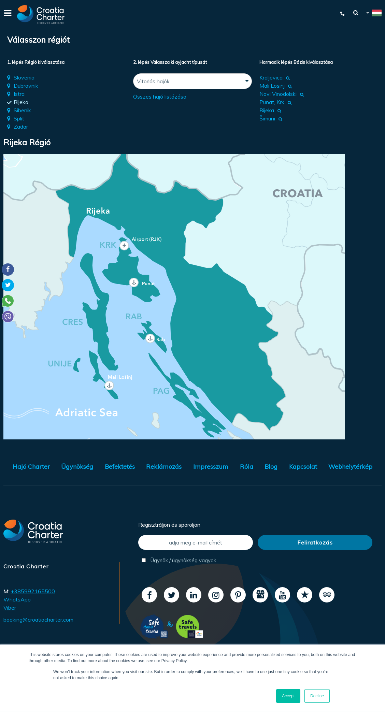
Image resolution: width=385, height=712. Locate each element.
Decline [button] (317, 696)
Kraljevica (271, 77)
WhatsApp (17, 599)
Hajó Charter (31, 466)
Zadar (21, 126)
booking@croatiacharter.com (38, 619)
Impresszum (210, 466)
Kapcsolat (303, 466)
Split (19, 118)
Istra (19, 93)
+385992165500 (33, 591)
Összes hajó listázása (159, 96)
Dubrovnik (26, 85)
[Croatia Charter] (41, 14)
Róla (246, 466)
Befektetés (120, 466)
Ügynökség (77, 466)
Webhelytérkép (350, 466)
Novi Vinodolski (278, 93)
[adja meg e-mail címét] (195, 542)
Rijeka (21, 102)
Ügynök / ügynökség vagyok (179, 560)
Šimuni (267, 118)
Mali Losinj (272, 85)
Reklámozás (164, 466)
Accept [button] (288, 696)
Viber (9, 607)
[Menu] (7, 14)
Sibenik (22, 110)
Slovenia (24, 77)
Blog (271, 466)
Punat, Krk (271, 102)
